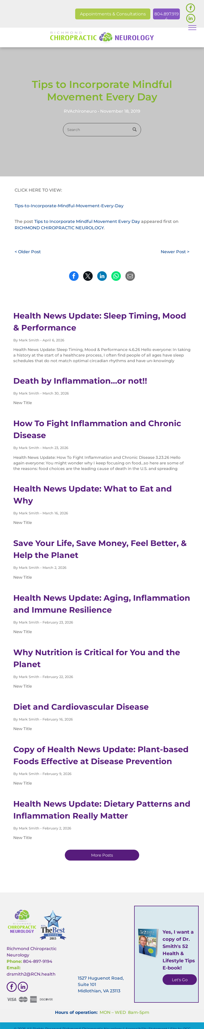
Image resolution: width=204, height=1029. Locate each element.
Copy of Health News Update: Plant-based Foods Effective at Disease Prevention (101, 755)
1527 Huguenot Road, (101, 978)
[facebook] (190, 8)
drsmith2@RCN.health (31, 974)
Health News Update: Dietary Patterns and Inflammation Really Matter (101, 810)
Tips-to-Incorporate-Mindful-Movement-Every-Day (69, 205)
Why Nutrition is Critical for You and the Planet (96, 658)
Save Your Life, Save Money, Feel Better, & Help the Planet (100, 549)
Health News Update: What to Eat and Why (92, 495)
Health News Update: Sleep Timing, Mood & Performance (99, 322)
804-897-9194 (37, 961)
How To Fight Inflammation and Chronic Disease (97, 429)
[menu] (192, 28)
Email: (13, 967)
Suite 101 (87, 984)
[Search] (102, 129)
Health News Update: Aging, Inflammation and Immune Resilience (101, 604)
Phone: (14, 961)
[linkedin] (190, 19)
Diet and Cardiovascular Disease (81, 707)
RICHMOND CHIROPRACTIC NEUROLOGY (59, 227)
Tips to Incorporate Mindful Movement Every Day (87, 221)
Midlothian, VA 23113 (99, 990)
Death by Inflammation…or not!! (80, 381)
